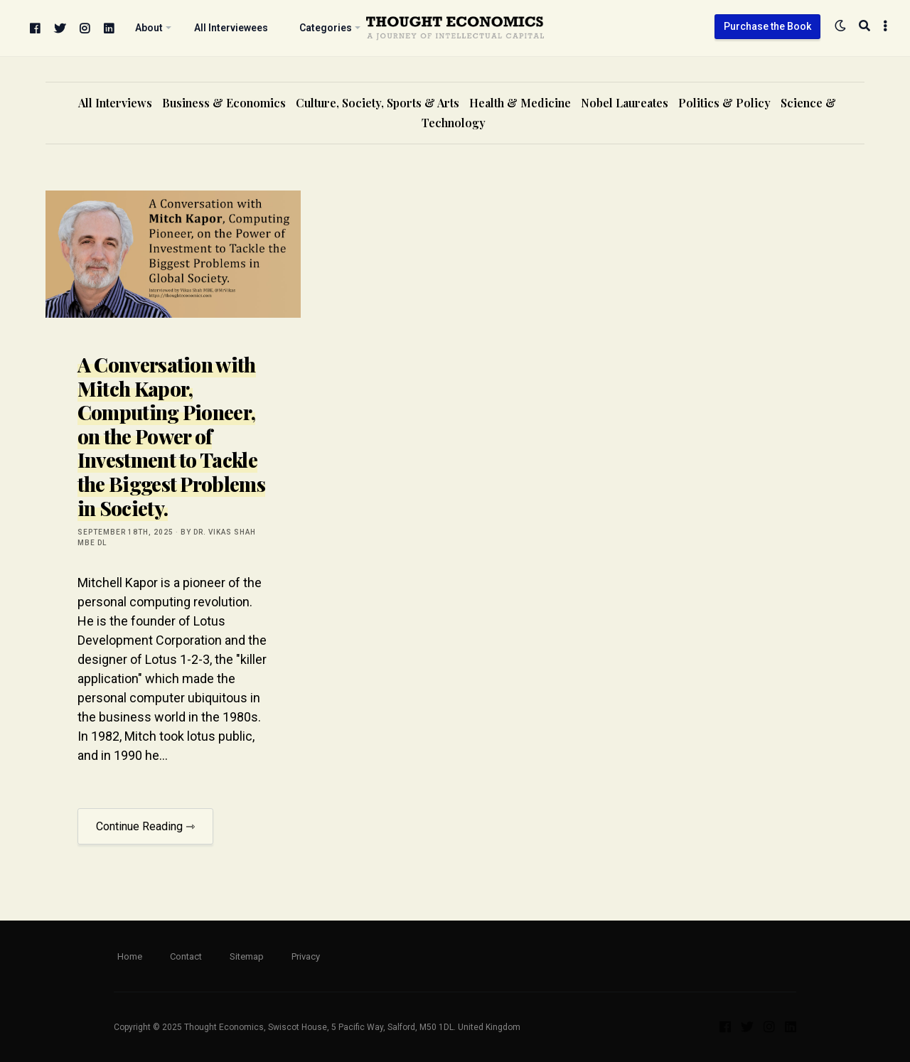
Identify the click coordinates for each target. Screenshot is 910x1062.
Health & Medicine (520, 102)
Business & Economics (224, 102)
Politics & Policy (724, 102)
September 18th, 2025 (125, 532)
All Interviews (115, 102)
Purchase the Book (767, 26)
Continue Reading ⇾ (145, 826)
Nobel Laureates (624, 102)
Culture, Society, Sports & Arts (377, 102)
